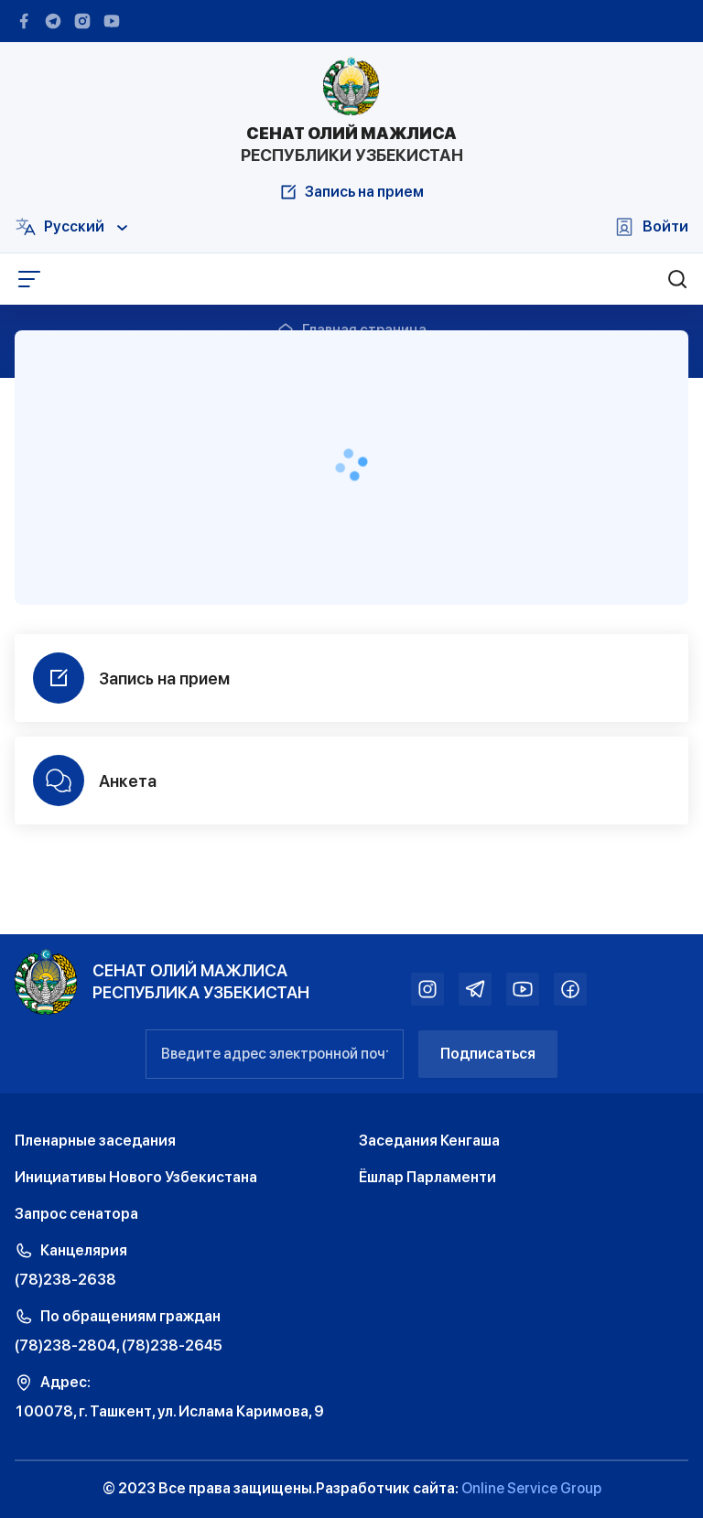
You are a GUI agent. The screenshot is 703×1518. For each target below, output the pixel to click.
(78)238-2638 (65, 1279)
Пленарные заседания (95, 1140)
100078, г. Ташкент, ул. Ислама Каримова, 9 (169, 1411)
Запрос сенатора (76, 1213)
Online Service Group (531, 1488)
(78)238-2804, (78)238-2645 (118, 1345)
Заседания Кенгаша (429, 1140)
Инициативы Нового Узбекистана (136, 1177)
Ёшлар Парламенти (427, 1177)
